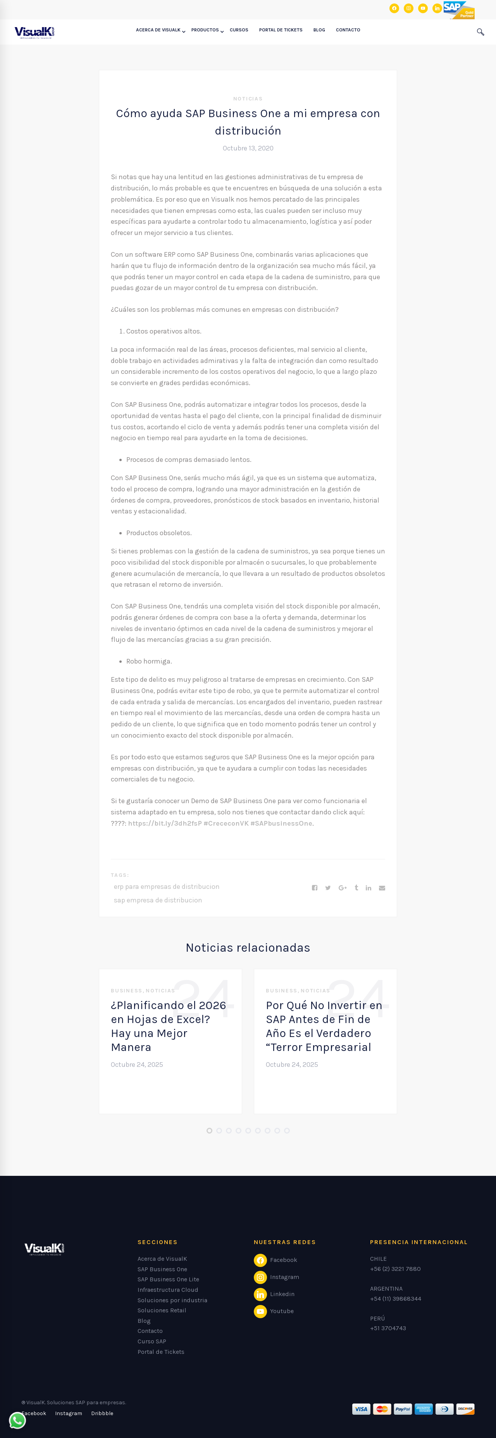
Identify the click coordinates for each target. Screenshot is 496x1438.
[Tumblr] (356, 888)
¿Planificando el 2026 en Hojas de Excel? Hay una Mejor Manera (168, 1026)
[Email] (382, 888)
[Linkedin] (368, 888)
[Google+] (343, 888)
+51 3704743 (388, 1328)
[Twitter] (328, 888)
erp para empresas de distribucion (167, 886)
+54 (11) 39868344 (395, 1298)
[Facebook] (314, 888)
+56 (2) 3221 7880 (395, 1268)
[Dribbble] (102, 1413)
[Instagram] (68, 1413)
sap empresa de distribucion (158, 900)
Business (127, 990)
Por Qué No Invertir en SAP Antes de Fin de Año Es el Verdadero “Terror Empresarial (324, 1026)
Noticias (248, 98)
